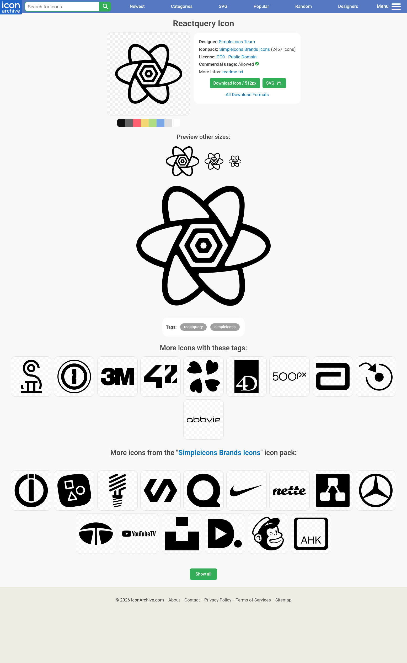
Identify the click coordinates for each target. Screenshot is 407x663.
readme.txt (232, 71)
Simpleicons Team (237, 41)
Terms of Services (253, 600)
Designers (348, 6)
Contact (192, 600)
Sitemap (283, 600)
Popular (261, 6)
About (174, 600)
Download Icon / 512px (234, 83)
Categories (182, 6)
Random (303, 6)
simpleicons (224, 326)
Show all (203, 574)
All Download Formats (247, 94)
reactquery (193, 326)
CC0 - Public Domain (236, 56)
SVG (223, 6)
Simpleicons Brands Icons (244, 49)
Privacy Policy (217, 600)
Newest (137, 6)
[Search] (105, 7)
